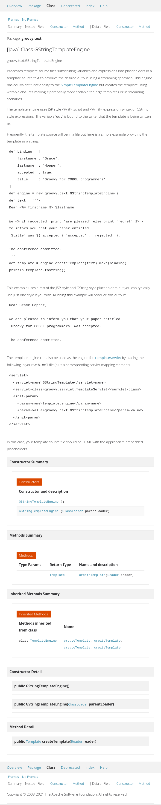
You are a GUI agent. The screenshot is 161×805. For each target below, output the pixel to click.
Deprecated (70, 5)
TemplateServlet (108, 357)
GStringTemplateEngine (39, 501)
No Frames (30, 19)
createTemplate (92, 574)
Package (34, 5)
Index (89, 5)
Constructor (59, 26)
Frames (13, 19)
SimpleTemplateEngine (79, 84)
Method (78, 26)
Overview (14, 5)
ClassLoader (72, 510)
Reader (113, 574)
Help (104, 5)
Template (57, 574)
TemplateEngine (43, 640)
